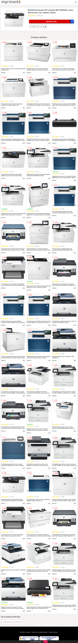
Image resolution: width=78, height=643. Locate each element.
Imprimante (18, 622)
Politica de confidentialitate (39, 632)
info (24, 72)
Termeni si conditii (25, 632)
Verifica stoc (60, 21)
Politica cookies (53, 632)
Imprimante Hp (7, 622)
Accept (45, 641)
